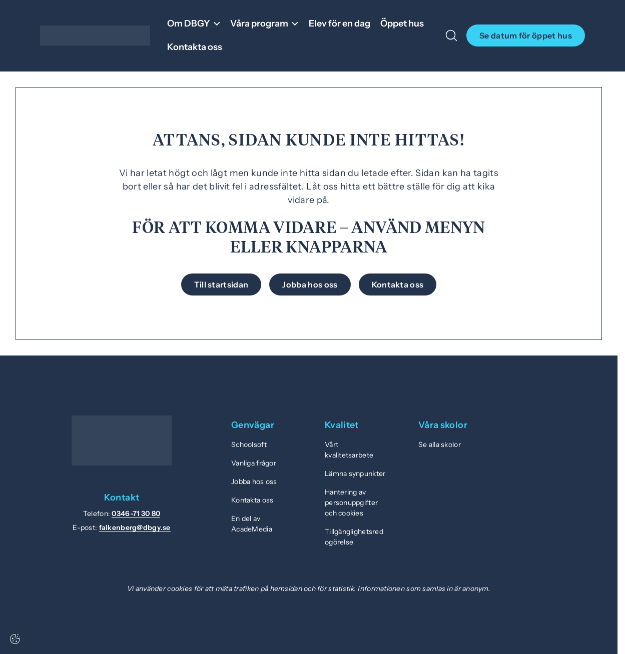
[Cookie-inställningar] (15, 639)
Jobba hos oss (254, 481)
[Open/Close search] (451, 35)
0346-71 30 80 (136, 513)
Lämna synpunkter (355, 473)
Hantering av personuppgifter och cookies (351, 503)
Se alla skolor (439, 444)
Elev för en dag (339, 23)
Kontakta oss (194, 47)
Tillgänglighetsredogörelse (354, 536)
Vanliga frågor (253, 463)
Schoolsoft (249, 444)
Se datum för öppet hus (525, 35)
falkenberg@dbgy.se (135, 527)
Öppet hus (402, 23)
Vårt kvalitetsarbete (349, 450)
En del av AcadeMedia (251, 524)
